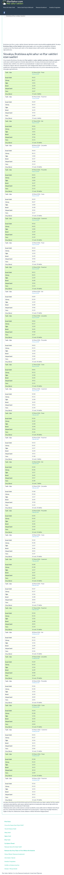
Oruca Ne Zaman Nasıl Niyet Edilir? (14, 825)
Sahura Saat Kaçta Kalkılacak (25, 7)
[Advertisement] (32, 31)
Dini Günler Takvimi (9, 858)
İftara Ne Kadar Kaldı (9, 7)
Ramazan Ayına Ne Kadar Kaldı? (13, 847)
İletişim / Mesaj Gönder (10, 868)
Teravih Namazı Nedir (10, 829)
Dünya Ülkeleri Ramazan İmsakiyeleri (14, 854)
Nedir (7, 832)
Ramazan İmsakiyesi (41, 7)
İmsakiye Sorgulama (54, 7)
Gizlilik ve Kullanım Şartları (11, 865)
